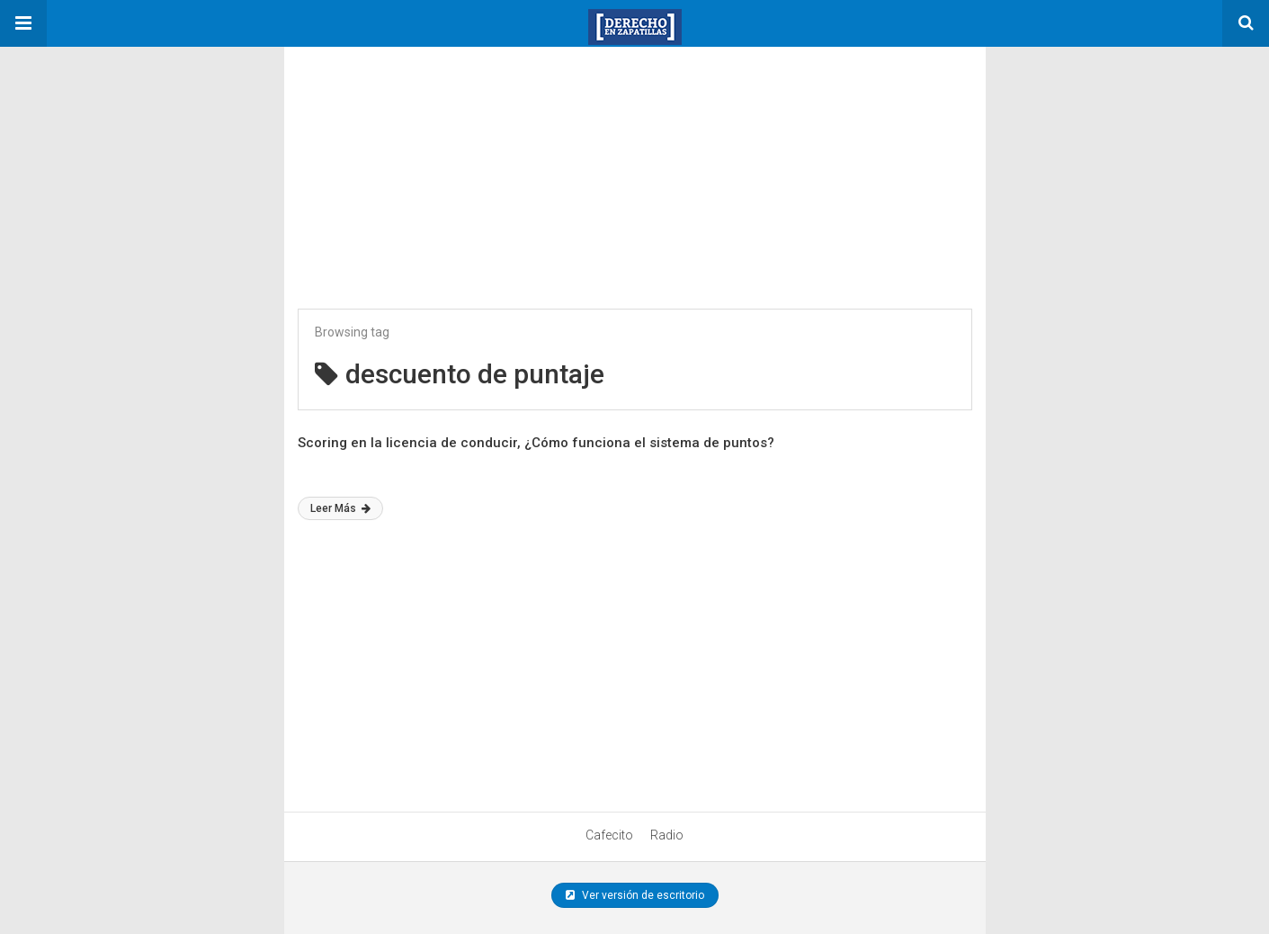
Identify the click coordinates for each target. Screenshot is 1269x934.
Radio (667, 835)
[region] (419, 159)
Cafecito (609, 835)
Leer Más (340, 508)
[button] (23, 23)
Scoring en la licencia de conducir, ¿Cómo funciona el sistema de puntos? (536, 443)
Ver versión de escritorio (635, 895)
